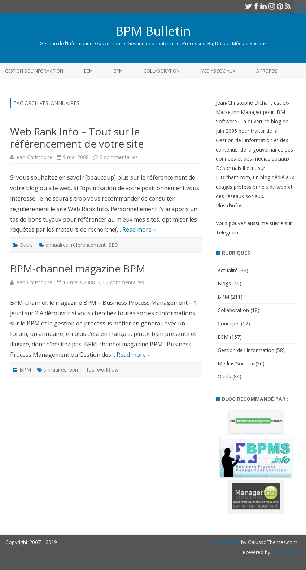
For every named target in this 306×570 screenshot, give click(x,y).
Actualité (228, 270)
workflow (108, 369)
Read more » (139, 229)
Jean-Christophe (33, 157)
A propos (266, 71)
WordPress (283, 552)
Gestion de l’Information (34, 71)
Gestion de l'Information (246, 350)
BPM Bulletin (153, 31)
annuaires (56, 244)
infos (88, 369)
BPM (118, 71)
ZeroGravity (226, 542)
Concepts (229, 323)
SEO (113, 244)
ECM (88, 71)
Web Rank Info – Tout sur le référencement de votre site (77, 137)
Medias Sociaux (218, 71)
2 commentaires (119, 157)
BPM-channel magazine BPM (77, 268)
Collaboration (162, 71)
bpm (74, 369)
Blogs (224, 283)
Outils (26, 244)
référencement (88, 244)
